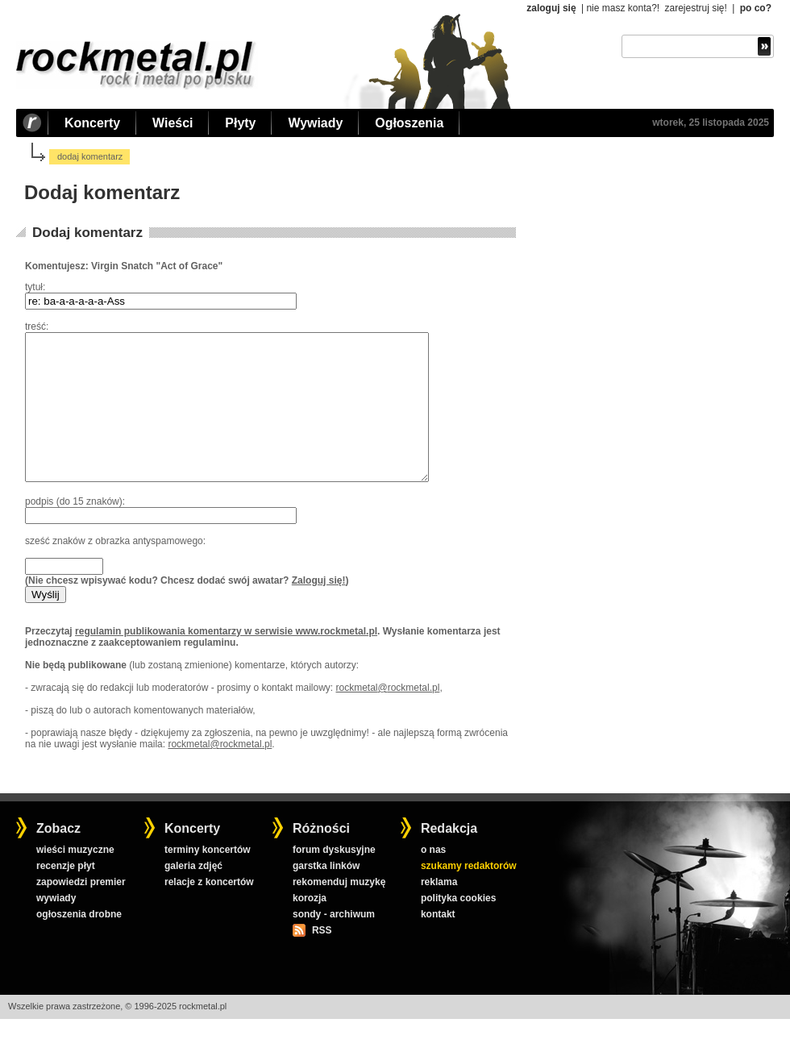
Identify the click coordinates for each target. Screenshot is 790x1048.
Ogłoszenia (409, 123)
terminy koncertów (207, 878)
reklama (439, 911)
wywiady (56, 927)
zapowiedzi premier (81, 911)
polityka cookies (458, 927)
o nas (433, 878)
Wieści (172, 123)
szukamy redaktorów (469, 894)
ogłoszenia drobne (79, 943)
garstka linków (326, 894)
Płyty (240, 123)
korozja (309, 927)
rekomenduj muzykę (339, 911)
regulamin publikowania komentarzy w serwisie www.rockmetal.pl (226, 660)
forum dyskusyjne (334, 878)
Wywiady (315, 123)
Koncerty (92, 123)
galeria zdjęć (193, 894)
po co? (755, 8)
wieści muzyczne (75, 878)
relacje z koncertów (209, 911)
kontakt (438, 943)
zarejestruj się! (695, 8)
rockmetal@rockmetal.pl (387, 716)
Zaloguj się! (319, 609)
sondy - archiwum (334, 943)
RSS (321, 959)
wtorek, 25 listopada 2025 (710, 122)
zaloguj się (551, 8)
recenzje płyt (65, 894)
